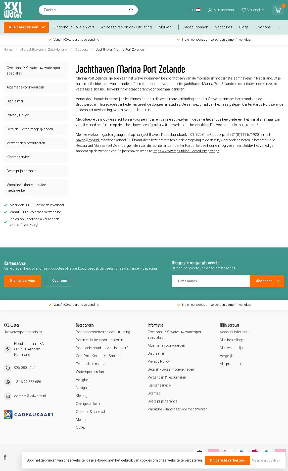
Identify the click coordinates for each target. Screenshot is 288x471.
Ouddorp (81, 49)
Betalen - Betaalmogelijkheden (30, 129)
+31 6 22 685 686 (27, 382)
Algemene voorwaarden (25, 87)
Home (8, 49)
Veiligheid (83, 380)
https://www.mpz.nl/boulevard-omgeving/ (186, 151)
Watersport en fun (90, 372)
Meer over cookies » (266, 460)
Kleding (81, 396)
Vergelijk (226, 356)
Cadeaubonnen (195, 27)
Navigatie (83, 388)
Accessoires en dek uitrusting (126, 27)
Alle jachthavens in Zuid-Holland (43, 49)
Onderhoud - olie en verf (74, 27)
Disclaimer (15, 101)
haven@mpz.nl (87, 140)
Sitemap (154, 393)
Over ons (263, 27)
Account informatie (235, 332)
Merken (165, 27)
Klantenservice (18, 157)
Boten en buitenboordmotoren (99, 340)
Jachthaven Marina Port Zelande (120, 49)
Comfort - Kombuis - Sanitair (98, 356)
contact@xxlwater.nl (30, 396)
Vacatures (223, 27)
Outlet (80, 427)
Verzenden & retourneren (26, 143)
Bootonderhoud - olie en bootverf (102, 348)
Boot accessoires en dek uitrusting (103, 332)
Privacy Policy (18, 115)
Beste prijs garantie (21, 171)
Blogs (244, 27)
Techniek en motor (90, 364)
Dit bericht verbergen (227, 460)
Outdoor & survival (90, 412)
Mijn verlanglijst (232, 348)
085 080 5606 (25, 368)
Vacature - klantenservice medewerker (26, 187)
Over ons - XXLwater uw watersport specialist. (34, 70)
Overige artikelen (88, 404)
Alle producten (231, 364)
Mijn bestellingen (232, 340)
